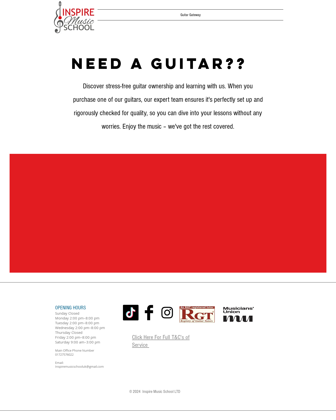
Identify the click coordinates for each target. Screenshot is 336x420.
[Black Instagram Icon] (167, 312)
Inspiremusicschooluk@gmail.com (79, 366)
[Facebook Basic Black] (149, 312)
